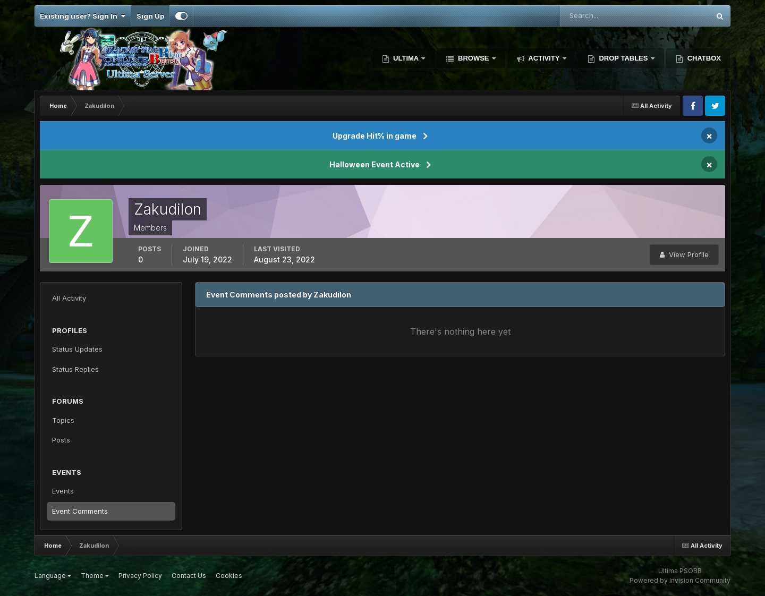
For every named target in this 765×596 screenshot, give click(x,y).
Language (53, 576)
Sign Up (150, 16)
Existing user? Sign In (82, 16)
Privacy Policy (140, 576)
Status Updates (77, 349)
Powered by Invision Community (680, 580)
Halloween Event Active (374, 164)
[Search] (600, 16)
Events (63, 491)
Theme (95, 576)
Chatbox (703, 58)
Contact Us (189, 576)
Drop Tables (623, 58)
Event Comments (80, 511)
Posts (61, 440)
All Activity (69, 298)
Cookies (229, 576)
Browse (473, 58)
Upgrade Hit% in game (374, 135)
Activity (544, 58)
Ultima (406, 58)
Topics (63, 420)
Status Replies (75, 369)
